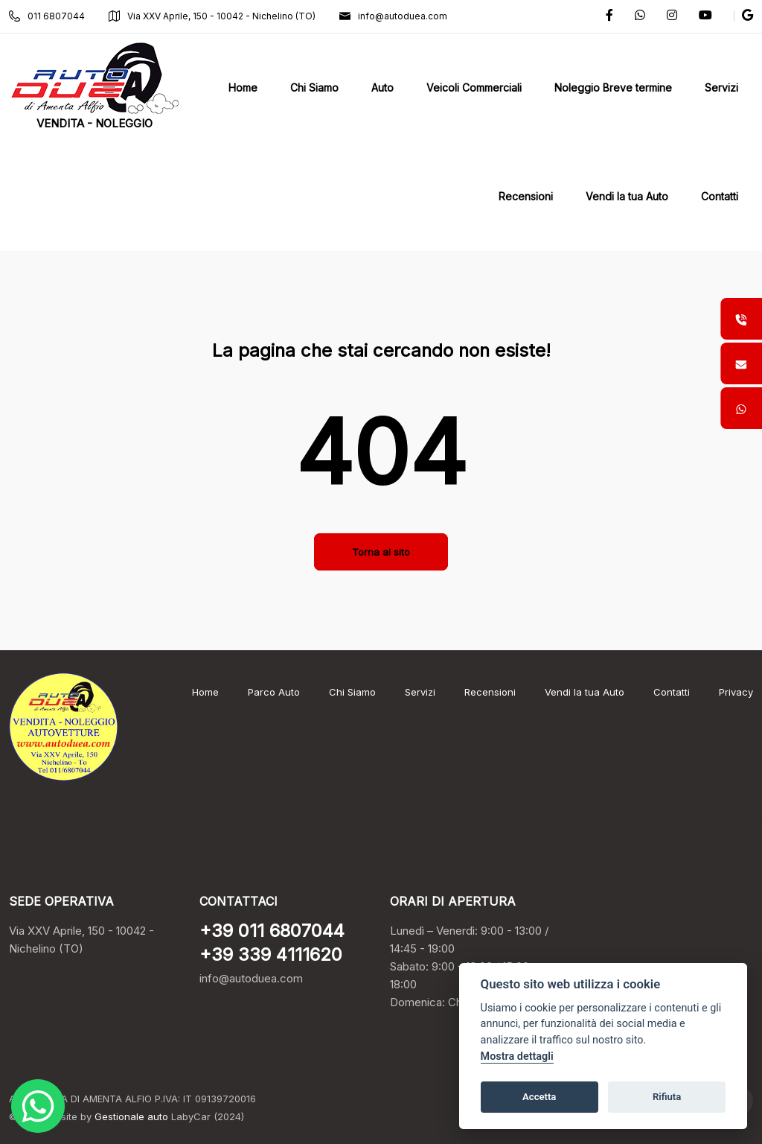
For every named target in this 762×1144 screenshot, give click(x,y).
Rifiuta (667, 1096)
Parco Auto (274, 692)
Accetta (539, 1096)
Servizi (420, 692)
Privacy (736, 692)
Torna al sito (381, 552)
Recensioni (490, 692)
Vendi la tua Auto (584, 692)
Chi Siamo (352, 692)
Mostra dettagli (517, 1056)
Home (205, 692)
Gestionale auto (131, 1116)
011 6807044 (47, 16)
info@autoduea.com (393, 16)
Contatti (671, 692)
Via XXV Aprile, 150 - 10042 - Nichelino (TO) (212, 16)
